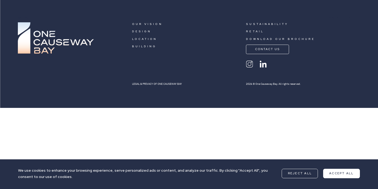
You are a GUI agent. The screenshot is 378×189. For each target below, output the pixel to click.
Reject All (300, 173)
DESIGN (141, 31)
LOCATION (144, 39)
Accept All (341, 173)
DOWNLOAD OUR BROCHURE (280, 39)
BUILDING (144, 46)
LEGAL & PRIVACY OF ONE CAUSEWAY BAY (157, 84)
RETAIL (255, 31)
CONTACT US (338, 17)
